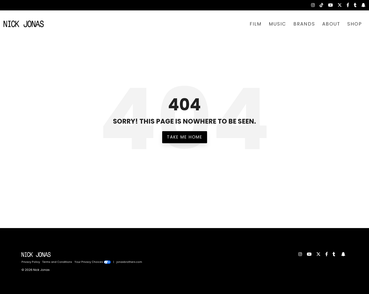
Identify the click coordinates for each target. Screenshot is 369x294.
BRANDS (304, 24)
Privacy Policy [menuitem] (31, 262)
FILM (256, 24)
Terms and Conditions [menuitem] (57, 262)
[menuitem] (310, 5)
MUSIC (277, 24)
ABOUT (331, 24)
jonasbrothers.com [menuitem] (129, 262)
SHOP (354, 24)
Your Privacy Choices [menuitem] (92, 262)
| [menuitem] (113, 262)
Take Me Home (184, 137)
